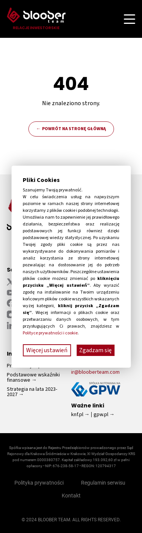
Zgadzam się (95, 350)
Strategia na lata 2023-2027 (32, 392)
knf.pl (77, 414)
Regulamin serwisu (103, 482)
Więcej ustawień (46, 350)
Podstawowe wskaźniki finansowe (33, 377)
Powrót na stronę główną (74, 129)
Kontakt (71, 495)
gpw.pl (101, 414)
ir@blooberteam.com (95, 372)
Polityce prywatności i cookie (50, 333)
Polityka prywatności (39, 482)
